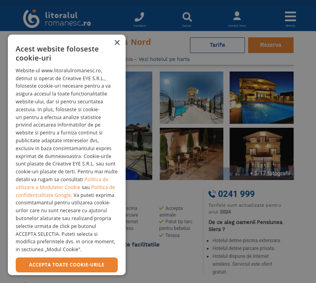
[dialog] (67, 155)
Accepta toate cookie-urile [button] (66, 264)
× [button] (117, 43)
